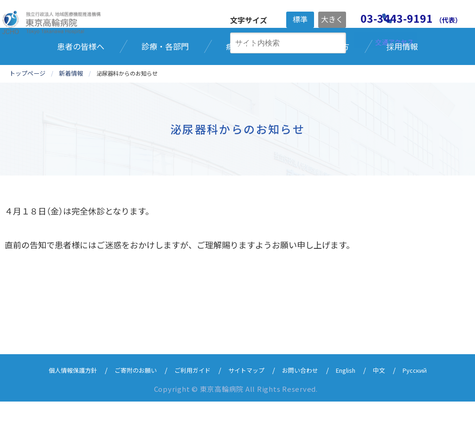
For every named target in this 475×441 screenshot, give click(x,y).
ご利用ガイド (188, 409)
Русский (433, 409)
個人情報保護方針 (55, 409)
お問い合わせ (307, 409)
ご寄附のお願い (125, 409)
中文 (394, 409)
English (358, 409)
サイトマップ (248, 409)
